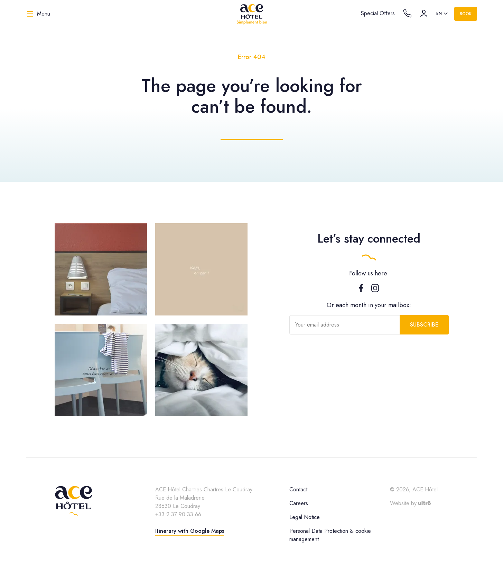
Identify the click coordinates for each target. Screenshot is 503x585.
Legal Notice (304, 517)
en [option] (439, 13)
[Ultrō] (424, 503)
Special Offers (378, 13)
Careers (298, 503)
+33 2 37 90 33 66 (178, 514)
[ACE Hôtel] (251, 13)
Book (466, 14)
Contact (298, 489)
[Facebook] (361, 289)
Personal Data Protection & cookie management (330, 535)
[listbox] (442, 14)
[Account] (424, 13)
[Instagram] (375, 289)
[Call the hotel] (407, 13)
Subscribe (424, 325)
